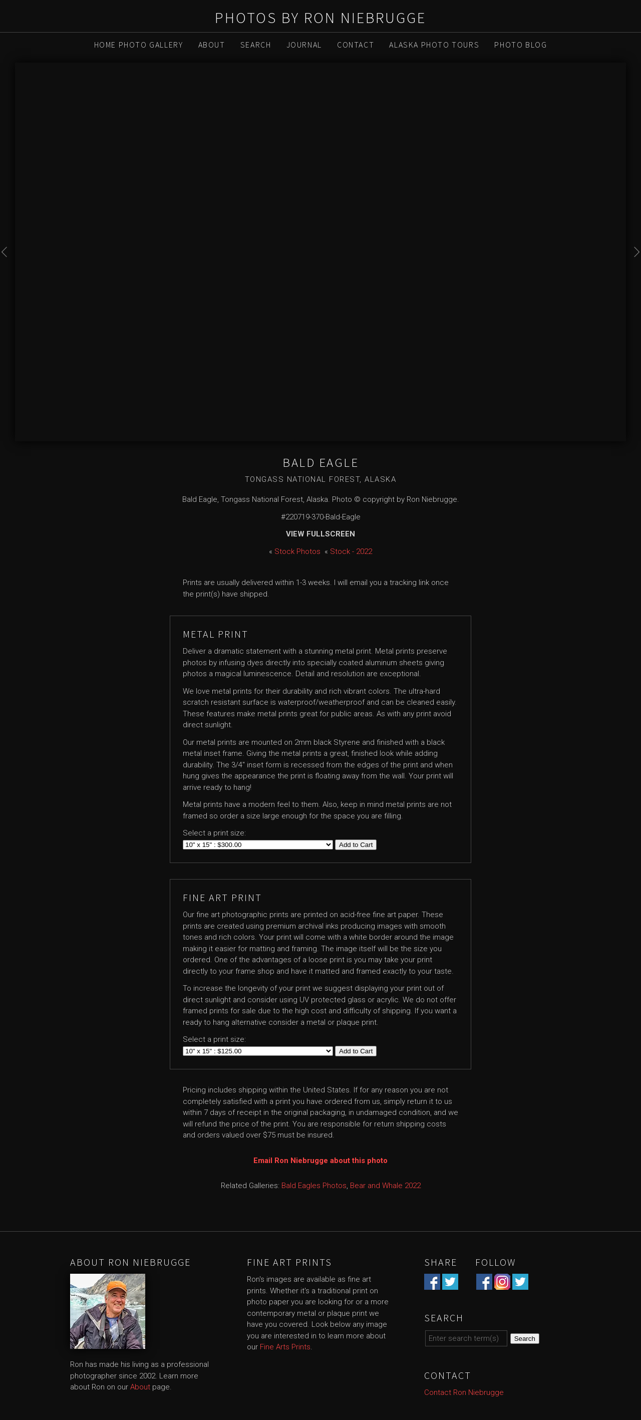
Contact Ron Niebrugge (464, 1392)
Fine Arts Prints (285, 1346)
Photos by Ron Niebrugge (320, 17)
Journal (304, 45)
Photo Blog (520, 45)
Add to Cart (356, 844)
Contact (355, 45)
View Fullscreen (320, 533)
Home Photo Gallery (138, 45)
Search (255, 45)
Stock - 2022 (351, 551)
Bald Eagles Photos (314, 1185)
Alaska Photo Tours (434, 45)
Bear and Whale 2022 (385, 1185)
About (211, 45)
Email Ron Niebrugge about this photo (320, 1160)
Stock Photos (297, 551)
